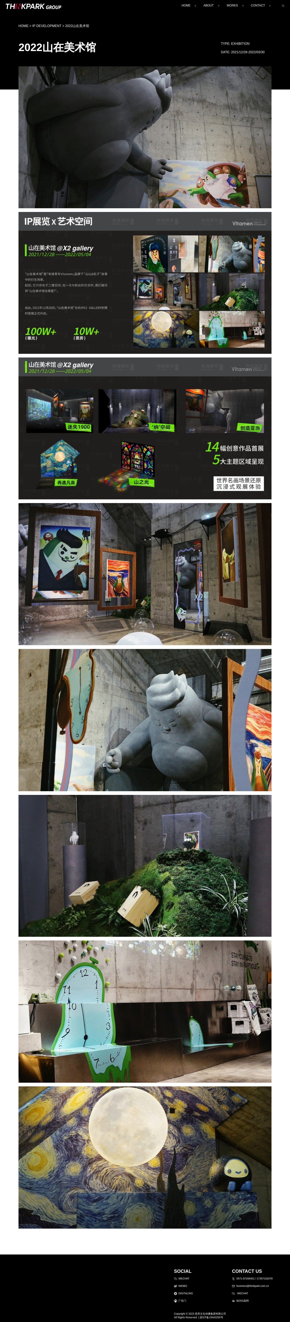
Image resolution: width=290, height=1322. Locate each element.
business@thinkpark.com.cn (252, 1285)
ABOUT (208, 5)
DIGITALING (185, 1293)
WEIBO (182, 1285)
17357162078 (265, 1278)
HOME (186, 5)
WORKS (232, 5)
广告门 (182, 1300)
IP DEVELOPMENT (46, 26)
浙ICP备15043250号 (211, 1317)
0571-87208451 (245, 1278)
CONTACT (258, 5)
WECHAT (184, 1278)
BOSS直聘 (242, 1300)
